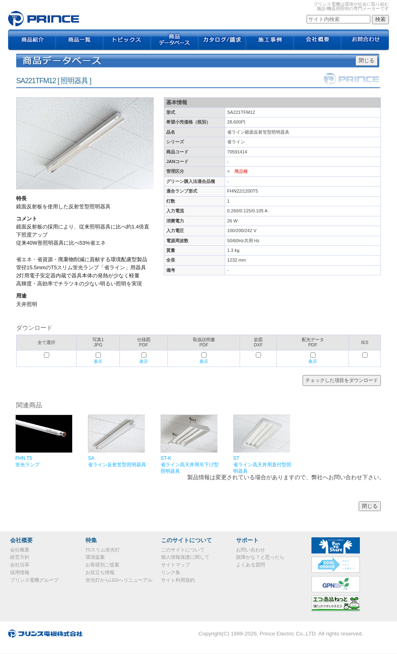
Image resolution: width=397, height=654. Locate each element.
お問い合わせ (250, 549)
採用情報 (19, 572)
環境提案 (95, 557)
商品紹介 (32, 40)
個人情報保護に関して (185, 557)
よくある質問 (250, 564)
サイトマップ (175, 564)
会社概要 (317, 40)
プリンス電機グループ (34, 580)
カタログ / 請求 (222, 40)
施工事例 (270, 40)
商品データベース (174, 40)
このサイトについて (183, 549)
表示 (98, 361)
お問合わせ (365, 40)
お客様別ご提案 (102, 564)
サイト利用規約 (178, 580)
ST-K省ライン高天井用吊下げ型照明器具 (190, 464)
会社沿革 (19, 564)
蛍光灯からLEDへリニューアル (119, 580)
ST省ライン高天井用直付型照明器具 (262, 464)
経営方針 (19, 557)
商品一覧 (79, 40)
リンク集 (170, 572)
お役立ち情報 (100, 572)
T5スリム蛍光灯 (103, 549)
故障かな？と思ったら (260, 557)
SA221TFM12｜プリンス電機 (43, 18)
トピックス (127, 40)
